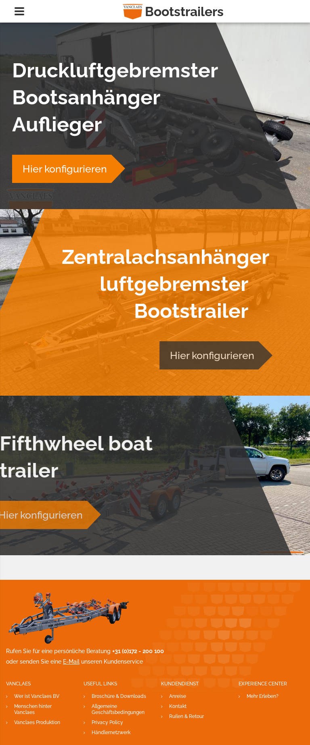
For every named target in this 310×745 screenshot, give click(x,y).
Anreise (177, 696)
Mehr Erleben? (263, 696)
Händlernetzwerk (111, 732)
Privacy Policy (107, 722)
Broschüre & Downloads (119, 696)
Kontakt (177, 706)
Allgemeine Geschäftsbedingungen (118, 709)
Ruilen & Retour (186, 716)
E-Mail (71, 661)
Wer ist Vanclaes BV (36, 696)
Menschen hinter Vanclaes (33, 709)
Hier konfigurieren (62, 169)
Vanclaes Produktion (37, 722)
